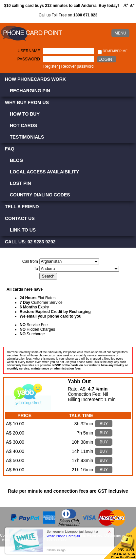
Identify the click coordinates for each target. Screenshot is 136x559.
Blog (16, 160)
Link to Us (23, 230)
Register (50, 66)
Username (29, 51)
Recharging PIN (30, 90)
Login (105, 59)
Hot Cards (23, 125)
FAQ (9, 148)
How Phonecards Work (35, 79)
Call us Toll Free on (68, 15)
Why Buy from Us (27, 102)
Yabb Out (79, 381)
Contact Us (20, 218)
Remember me (112, 51)
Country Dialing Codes (40, 194)
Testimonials (27, 137)
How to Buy (25, 114)
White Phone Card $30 (63, 536)
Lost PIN (20, 183)
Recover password (77, 66)
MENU (120, 33)
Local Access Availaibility (44, 171)
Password (28, 59)
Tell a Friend (22, 206)
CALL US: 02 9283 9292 (30, 241)
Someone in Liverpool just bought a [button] (72, 534)
